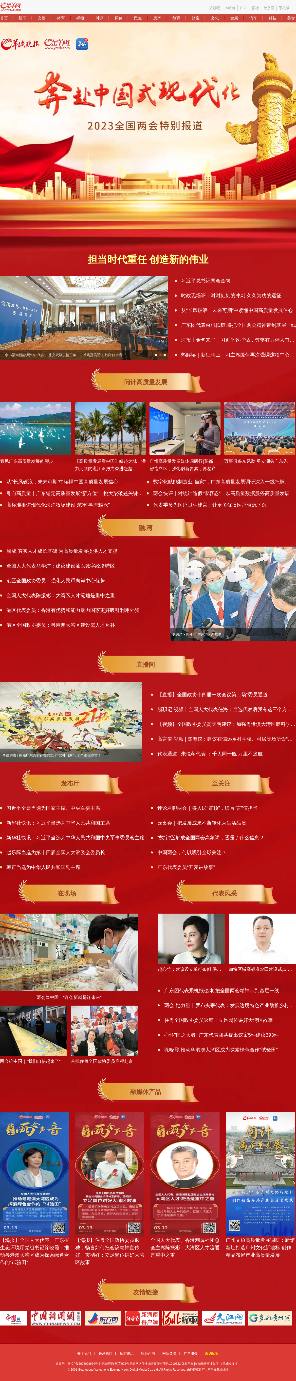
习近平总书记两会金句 (205, 280)
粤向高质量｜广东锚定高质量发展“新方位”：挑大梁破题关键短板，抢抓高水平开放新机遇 (74, 493)
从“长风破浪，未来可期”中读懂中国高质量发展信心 (237, 310)
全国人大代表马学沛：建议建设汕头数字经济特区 (60, 566)
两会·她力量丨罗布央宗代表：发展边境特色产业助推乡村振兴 (230, 1005)
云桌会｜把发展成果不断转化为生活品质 (201, 823)
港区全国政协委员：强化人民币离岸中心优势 (55, 580)
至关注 (221, 783)
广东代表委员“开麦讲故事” (186, 867)
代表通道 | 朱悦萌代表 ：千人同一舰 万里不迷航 (210, 753)
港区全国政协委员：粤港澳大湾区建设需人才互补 (60, 625)
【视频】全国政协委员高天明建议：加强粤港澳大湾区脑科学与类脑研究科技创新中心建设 (226, 724)
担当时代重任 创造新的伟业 (148, 259)
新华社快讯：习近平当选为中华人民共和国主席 (58, 823)
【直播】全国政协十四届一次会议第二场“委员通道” (213, 694)
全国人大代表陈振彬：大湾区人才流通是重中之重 (60, 595)
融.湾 (146, 527)
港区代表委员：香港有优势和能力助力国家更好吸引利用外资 (73, 610)
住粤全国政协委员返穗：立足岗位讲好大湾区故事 (218, 1020)
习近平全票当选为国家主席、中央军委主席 (53, 808)
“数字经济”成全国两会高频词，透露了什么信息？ (210, 837)
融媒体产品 (145, 1091)
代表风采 (224, 893)
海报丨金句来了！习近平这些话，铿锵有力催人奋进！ (238, 340)
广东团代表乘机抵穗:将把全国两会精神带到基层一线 (238, 325)
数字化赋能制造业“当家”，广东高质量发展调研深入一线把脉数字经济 (221, 481)
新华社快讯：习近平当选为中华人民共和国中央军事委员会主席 (75, 837)
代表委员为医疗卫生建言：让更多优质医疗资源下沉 (210, 505)
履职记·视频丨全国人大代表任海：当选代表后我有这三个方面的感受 (226, 709)
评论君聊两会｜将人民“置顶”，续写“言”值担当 (207, 808)
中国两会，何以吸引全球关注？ (191, 852)
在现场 (66, 893)
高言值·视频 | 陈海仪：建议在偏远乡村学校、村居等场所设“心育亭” (226, 739)
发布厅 (70, 783)
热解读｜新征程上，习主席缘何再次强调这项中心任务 (238, 354)
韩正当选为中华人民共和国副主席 (43, 867)
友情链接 (145, 1292)
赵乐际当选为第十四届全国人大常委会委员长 (55, 852)
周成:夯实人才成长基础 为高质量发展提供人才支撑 (62, 551)
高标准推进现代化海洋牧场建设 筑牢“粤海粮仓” (58, 505)
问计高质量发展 (145, 382)
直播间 (145, 664)
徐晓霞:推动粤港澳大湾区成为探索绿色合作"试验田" (221, 1049)
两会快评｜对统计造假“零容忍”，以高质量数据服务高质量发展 (221, 493)
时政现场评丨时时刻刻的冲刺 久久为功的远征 (231, 295)
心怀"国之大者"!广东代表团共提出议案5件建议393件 (221, 1035)
